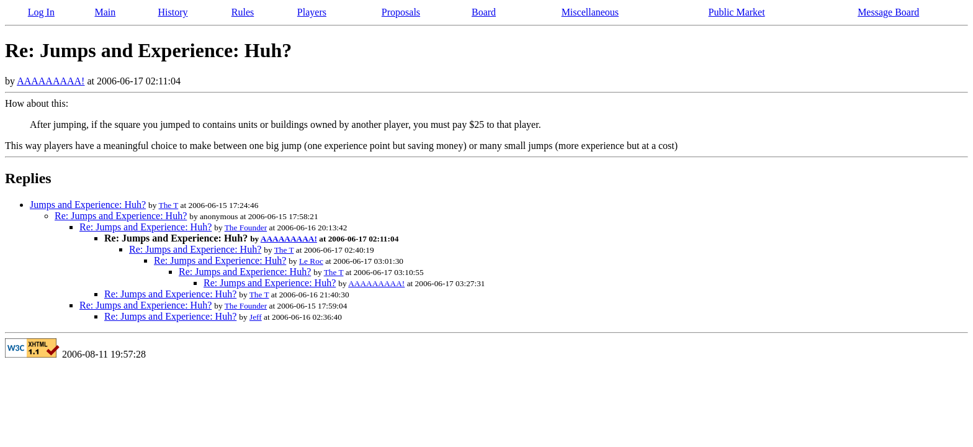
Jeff (255, 317)
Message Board (888, 12)
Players (311, 12)
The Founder (246, 227)
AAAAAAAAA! (50, 81)
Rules (242, 12)
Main (104, 12)
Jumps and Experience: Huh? (88, 204)
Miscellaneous (590, 12)
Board (484, 12)
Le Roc (311, 261)
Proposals (401, 12)
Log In (41, 12)
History (173, 12)
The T (168, 205)
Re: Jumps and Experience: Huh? (121, 215)
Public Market (737, 12)
